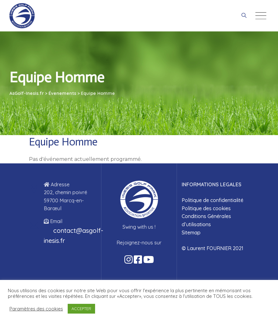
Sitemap (191, 232)
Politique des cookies (206, 208)
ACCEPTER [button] (81, 308)
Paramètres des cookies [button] (36, 309)
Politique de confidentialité (212, 200)
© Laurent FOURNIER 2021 (212, 248)
